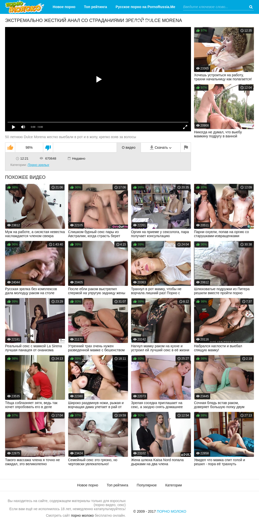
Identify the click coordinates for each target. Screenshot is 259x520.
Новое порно (64, 7)
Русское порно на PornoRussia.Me (145, 7)
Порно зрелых (38, 165)
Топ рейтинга (95, 7)
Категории (141, 21)
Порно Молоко (171, 511)
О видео (129, 147)
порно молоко (82, 515)
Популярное (147, 485)
